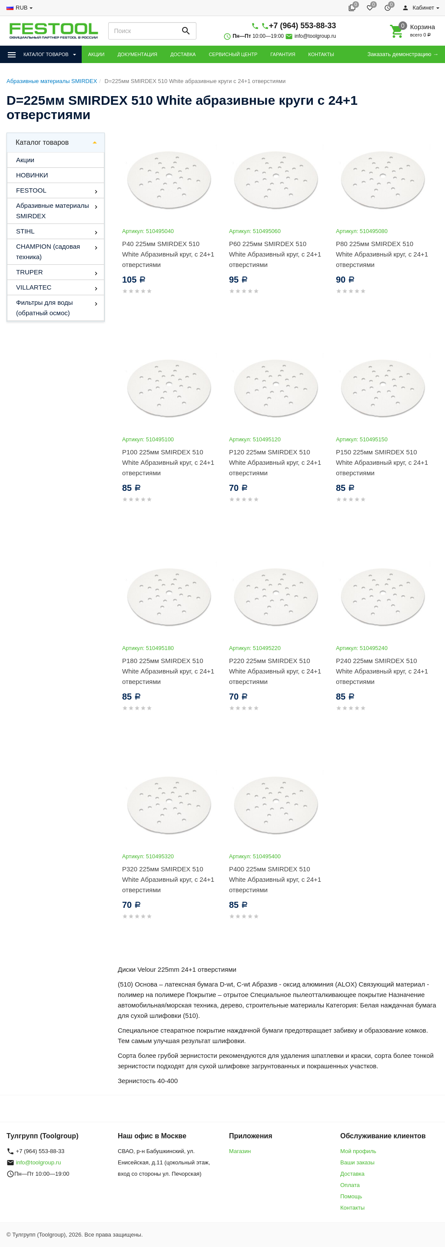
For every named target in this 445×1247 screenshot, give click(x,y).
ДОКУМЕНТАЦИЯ (137, 54)
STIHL (25, 231)
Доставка (352, 1173)
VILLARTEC (33, 287)
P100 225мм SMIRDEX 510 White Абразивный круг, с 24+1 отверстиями (168, 462)
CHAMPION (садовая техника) (48, 251)
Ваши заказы (357, 1162)
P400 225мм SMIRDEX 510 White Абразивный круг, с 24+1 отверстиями (275, 879)
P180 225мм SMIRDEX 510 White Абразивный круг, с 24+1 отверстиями (168, 671)
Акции (25, 159)
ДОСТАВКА (183, 54)
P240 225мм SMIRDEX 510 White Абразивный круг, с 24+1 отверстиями (382, 671)
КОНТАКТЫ (321, 54)
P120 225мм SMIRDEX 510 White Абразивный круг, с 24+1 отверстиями (275, 462)
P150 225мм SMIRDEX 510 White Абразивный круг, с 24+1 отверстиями (382, 462)
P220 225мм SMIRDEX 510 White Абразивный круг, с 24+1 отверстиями (275, 671)
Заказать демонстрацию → (402, 54)
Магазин (240, 1151)
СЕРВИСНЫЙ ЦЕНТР (233, 54)
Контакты (352, 1207)
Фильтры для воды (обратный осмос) (44, 308)
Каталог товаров (42, 142)
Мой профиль (358, 1151)
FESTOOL (31, 190)
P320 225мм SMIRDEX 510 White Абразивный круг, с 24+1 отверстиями (168, 879)
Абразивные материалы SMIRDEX (52, 211)
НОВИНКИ (32, 175)
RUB (21, 7)
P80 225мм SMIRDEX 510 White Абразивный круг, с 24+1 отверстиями (382, 254)
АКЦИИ (96, 54)
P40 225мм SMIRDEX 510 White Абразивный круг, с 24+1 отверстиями (168, 254)
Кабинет (418, 7)
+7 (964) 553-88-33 (302, 25)
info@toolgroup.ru (315, 36)
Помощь (351, 1196)
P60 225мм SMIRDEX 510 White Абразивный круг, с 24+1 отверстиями (275, 254)
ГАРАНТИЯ (282, 54)
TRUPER (29, 272)
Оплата (350, 1185)
